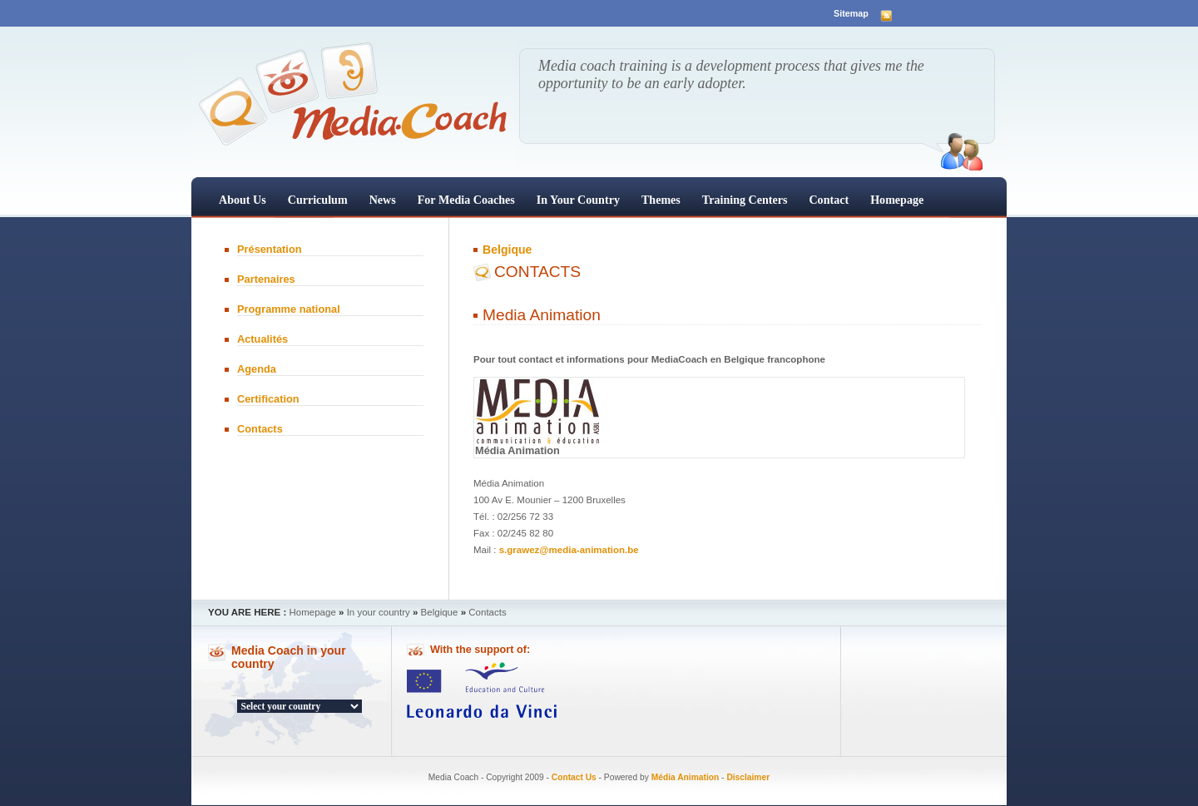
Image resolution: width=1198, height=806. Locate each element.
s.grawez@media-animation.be (569, 550)
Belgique (507, 249)
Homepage (896, 199)
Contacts (260, 429)
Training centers (745, 199)
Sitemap (851, 13)
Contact (829, 199)
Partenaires (266, 279)
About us (242, 199)
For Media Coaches (466, 199)
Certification (268, 399)
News (382, 199)
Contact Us (574, 777)
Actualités (262, 339)
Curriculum (318, 199)
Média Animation (685, 777)
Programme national (288, 309)
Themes (661, 199)
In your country (578, 199)
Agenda (256, 369)
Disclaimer (748, 777)
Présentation (269, 249)
